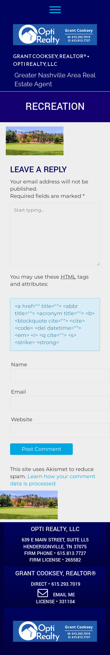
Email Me (56, 594)
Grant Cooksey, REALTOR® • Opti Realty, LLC (51, 60)
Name (19, 364)
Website (21, 419)
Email (18, 392)
